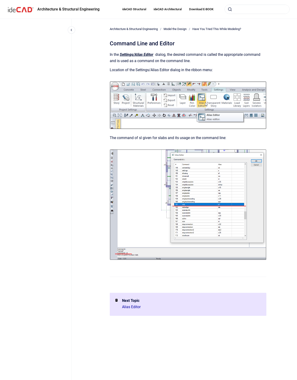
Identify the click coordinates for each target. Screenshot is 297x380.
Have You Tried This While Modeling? (216, 29)
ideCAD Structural (134, 9)
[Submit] (230, 9)
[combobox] (257, 9)
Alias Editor (131, 307)
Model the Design (175, 29)
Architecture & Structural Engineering (68, 9)
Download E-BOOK (201, 9)
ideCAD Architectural (168, 9)
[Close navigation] (71, 30)
